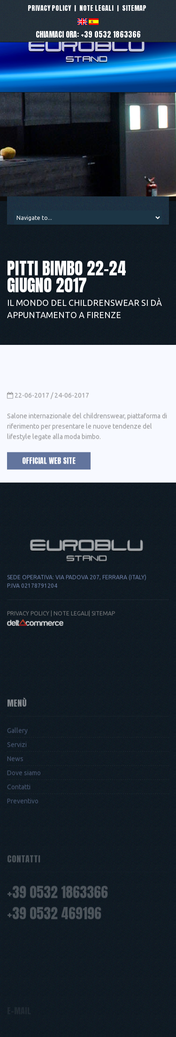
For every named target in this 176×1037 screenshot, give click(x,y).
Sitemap (134, 8)
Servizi (17, 791)
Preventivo (22, 848)
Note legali (96, 8)
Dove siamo (24, 820)
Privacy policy (49, 8)
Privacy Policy (28, 650)
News (15, 806)
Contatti (19, 834)
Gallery (17, 777)
